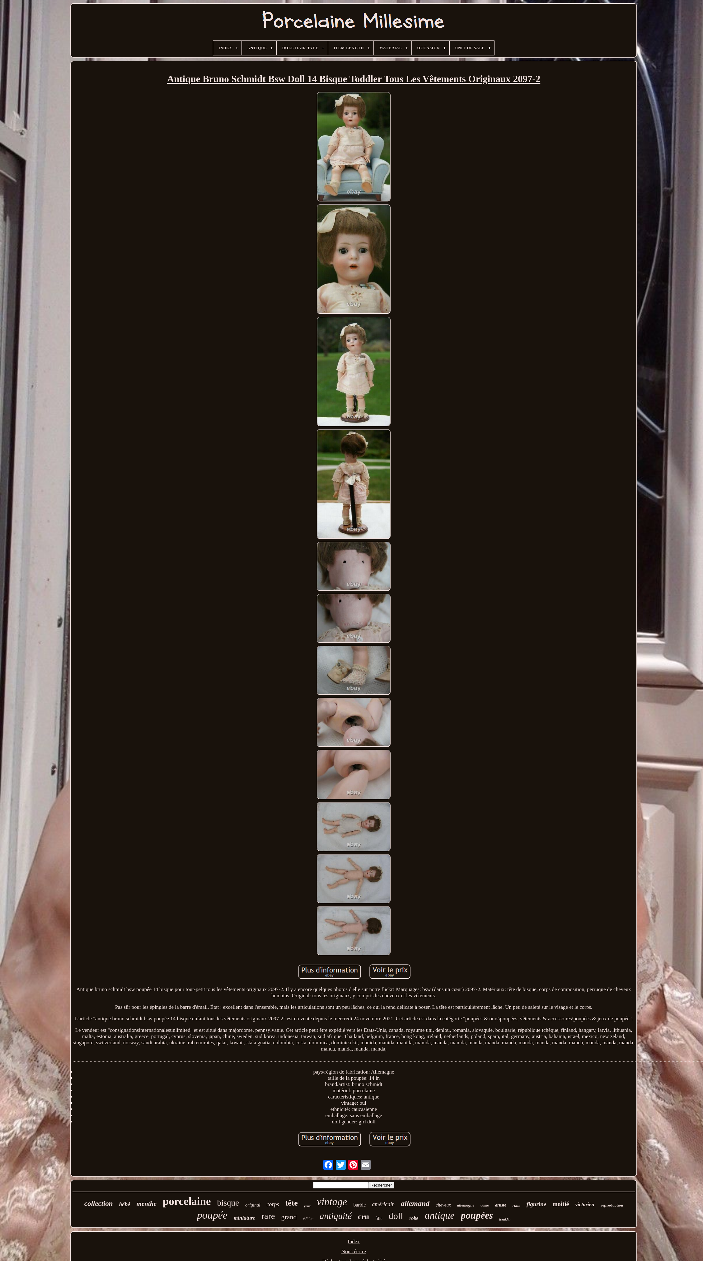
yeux (307, 1206)
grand (289, 1217)
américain (383, 1204)
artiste (500, 1205)
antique (440, 1215)
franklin (504, 1219)
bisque (228, 1202)
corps (272, 1204)
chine (516, 1206)
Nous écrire (353, 1251)
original (252, 1204)
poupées (477, 1215)
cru (363, 1216)
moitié (560, 1204)
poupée (212, 1215)
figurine (536, 1204)
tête (291, 1202)
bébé (124, 1204)
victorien (584, 1204)
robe (413, 1218)
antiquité (336, 1216)
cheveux (443, 1204)
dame (484, 1205)
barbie (359, 1204)
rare (268, 1216)
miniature (244, 1218)
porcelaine (187, 1201)
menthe (147, 1203)
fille (378, 1218)
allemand (415, 1203)
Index (354, 1241)
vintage (332, 1201)
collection (98, 1203)
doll (396, 1216)
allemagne (466, 1205)
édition (308, 1218)
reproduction (612, 1205)
